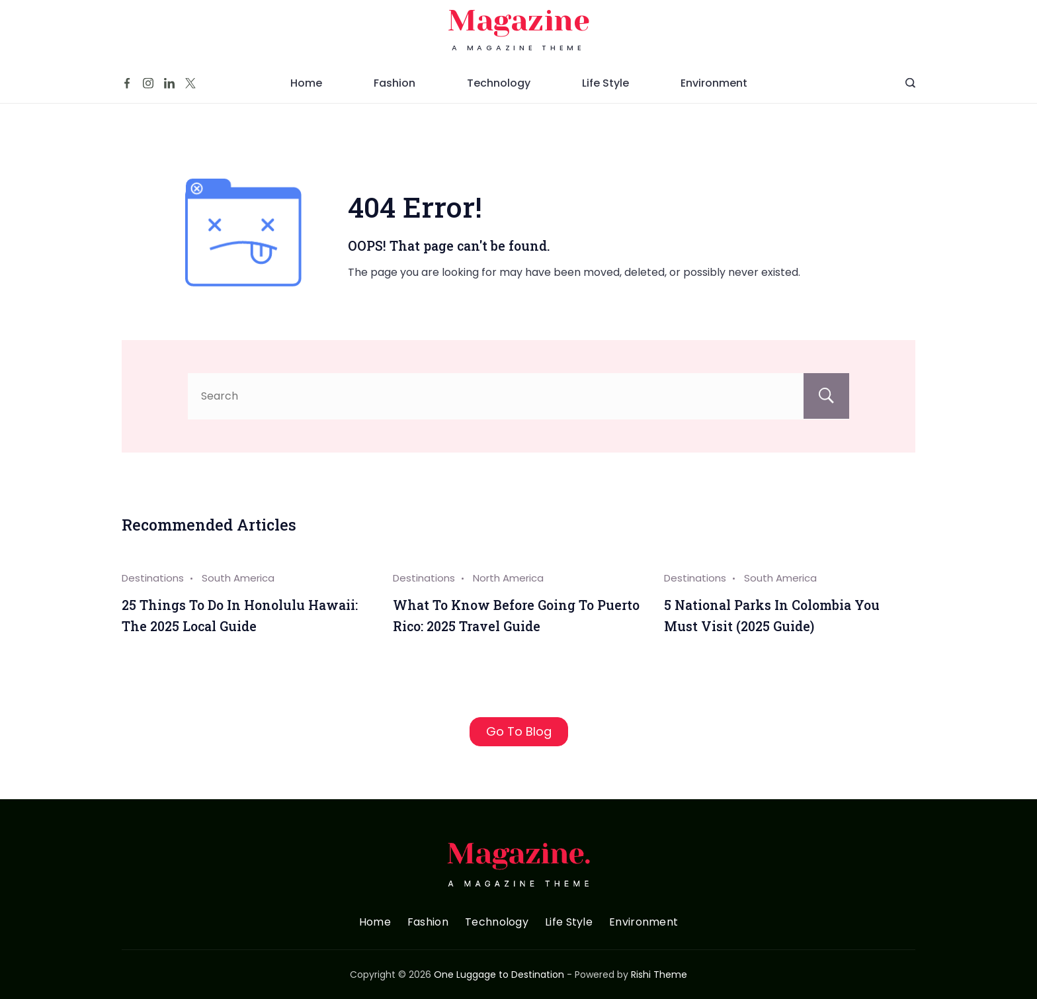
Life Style (605, 94)
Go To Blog (519, 731)
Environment (714, 94)
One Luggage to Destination (499, 974)
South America (238, 578)
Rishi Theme (659, 974)
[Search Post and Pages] (910, 94)
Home (306, 94)
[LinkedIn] (169, 94)
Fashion (394, 94)
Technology (498, 94)
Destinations (153, 578)
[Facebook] (127, 94)
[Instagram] (148, 94)
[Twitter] (190, 94)
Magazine (519, 32)
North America (508, 578)
